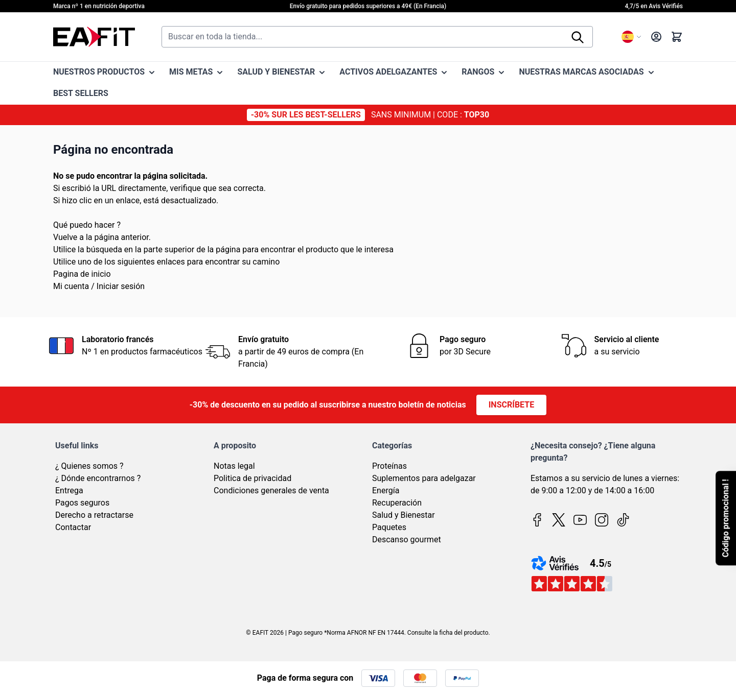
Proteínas (389, 466)
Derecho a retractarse (94, 515)
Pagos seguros (82, 503)
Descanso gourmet (406, 539)
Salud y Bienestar (403, 515)
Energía (385, 490)
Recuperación (397, 503)
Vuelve (65, 237)
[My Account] (656, 37)
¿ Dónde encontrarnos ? (98, 478)
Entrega (69, 490)
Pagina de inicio (82, 274)
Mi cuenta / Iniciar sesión (99, 286)
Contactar (73, 527)
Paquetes (389, 527)
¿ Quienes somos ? (89, 466)
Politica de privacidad (252, 478)
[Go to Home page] (94, 36)
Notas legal (234, 466)
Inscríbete (512, 405)
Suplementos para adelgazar (424, 478)
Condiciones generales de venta (271, 490)
